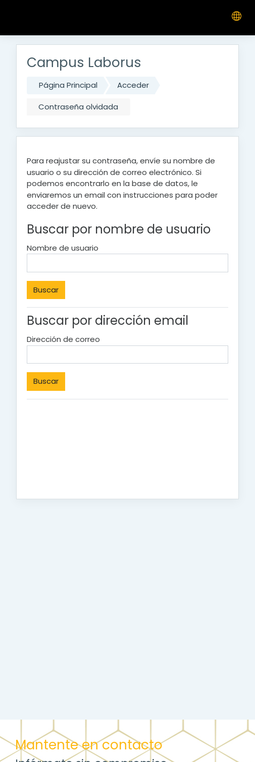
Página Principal (68, 85)
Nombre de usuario (62, 248)
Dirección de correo (63, 339)
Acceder (133, 85)
